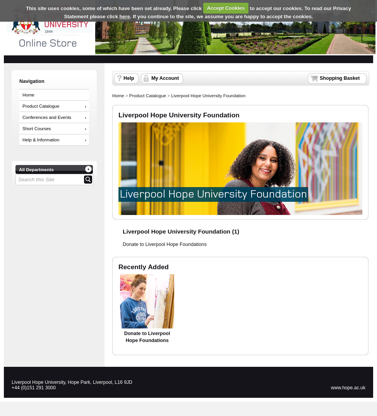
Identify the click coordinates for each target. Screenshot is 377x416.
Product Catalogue (40, 106)
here (125, 16)
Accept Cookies (226, 8)
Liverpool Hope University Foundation (208, 95)
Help (128, 78)
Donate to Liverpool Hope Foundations (165, 244)
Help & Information (40, 140)
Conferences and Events (46, 117)
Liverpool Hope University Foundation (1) (181, 231)
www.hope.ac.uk (348, 387)
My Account (165, 78)
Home (28, 95)
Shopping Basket (340, 78)
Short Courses (36, 128)
